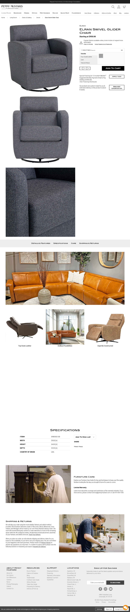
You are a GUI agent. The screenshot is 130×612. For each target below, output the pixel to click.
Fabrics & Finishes (106, 13)
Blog (120, 13)
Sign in (118, 6)
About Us (9, 573)
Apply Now (116, 76)
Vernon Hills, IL (71, 593)
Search (113, 6)
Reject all (109, 609)
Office (34, 13)
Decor (55, 13)
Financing (50, 573)
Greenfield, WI (71, 575)
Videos (9, 586)
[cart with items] (124, 6)
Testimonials (31, 578)
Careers (9, 580)
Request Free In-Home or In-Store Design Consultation (65, 2)
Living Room (6, 13)
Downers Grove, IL (73, 582)
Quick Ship (65, 13)
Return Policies (46, 542)
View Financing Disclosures (88, 81)
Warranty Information (53, 575)
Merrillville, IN (71, 595)
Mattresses (45, 13)
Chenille (83, 53)
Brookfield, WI (71, 573)
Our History (10, 575)
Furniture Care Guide (33, 580)
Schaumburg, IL (72, 591)
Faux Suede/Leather (86, 56)
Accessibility (111, 602)
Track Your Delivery (35, 534)
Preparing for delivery (39, 546)
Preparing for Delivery (33, 586)
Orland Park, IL (71, 584)
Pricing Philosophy (12, 584)
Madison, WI (71, 578)
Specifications (60, 243)
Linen (82, 59)
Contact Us (10, 588)
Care (73, 243)
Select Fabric (88, 50)
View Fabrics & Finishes (103, 44)
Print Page (78, 446)
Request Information (116, 87)
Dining (26, 13)
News (8, 582)
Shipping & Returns (89, 243)
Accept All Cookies (121, 609)
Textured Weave (85, 63)
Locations (126, 13)
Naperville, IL (71, 589)
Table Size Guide (32, 584)
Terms (97, 602)
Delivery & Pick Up (32, 589)
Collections (96, 13)
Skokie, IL (70, 586)
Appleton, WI (71, 571)
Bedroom (17, 13)
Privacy (104, 602)
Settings (99, 609)
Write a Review (31, 582)
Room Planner (88, 13)
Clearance (76, 13)
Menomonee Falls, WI (74, 580)
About (115, 13)
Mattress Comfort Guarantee (52, 578)
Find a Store (88, 44)
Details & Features (40, 243)
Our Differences (11, 577)
